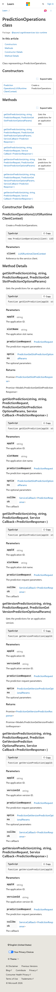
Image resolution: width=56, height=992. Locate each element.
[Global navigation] (3, 4)
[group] (30, 239)
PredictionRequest (43, 341)
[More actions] (51, 10)
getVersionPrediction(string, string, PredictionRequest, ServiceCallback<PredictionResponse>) (19, 195)
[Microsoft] (28, 4)
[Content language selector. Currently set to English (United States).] (19, 945)
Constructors (11, 44)
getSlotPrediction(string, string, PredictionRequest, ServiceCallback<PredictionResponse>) (18, 150)
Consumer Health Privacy (17, 974)
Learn (4, 10)
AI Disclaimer (12, 966)
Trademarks (26, 978)
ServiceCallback (27, 497)
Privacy (32, 970)
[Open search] (43, 4)
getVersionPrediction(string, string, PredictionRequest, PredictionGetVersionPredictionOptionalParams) (19, 162)
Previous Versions (29, 966)
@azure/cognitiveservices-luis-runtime (29, 32)
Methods (9, 48)
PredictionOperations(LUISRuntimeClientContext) (15, 88)
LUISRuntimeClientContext (32, 253)
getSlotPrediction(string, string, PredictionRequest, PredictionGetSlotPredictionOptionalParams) (19, 117)
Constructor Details (14, 51)
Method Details (12, 55)
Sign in (50, 3)
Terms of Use (12, 978)
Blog (8, 970)
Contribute (21, 970)
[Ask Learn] (45, 10)
